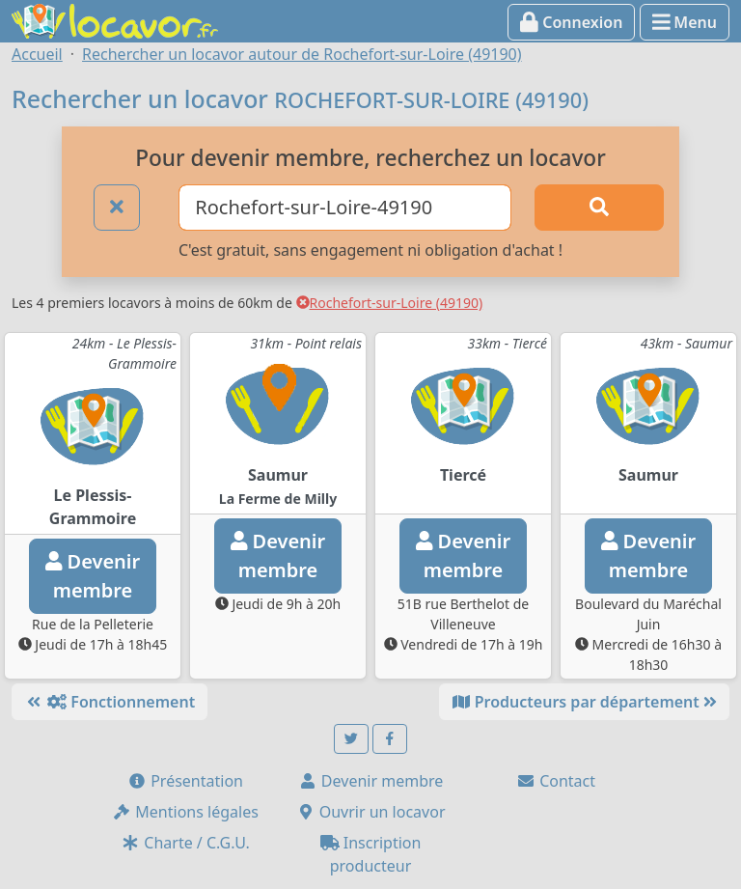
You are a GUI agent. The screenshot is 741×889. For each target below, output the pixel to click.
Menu (684, 22)
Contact (555, 781)
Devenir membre (371, 781)
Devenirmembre (92, 575)
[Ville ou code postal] (344, 207)
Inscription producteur (371, 854)
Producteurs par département (584, 701)
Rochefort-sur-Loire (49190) (389, 302)
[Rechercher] (599, 207)
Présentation (185, 781)
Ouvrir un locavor (371, 811)
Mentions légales (185, 811)
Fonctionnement (109, 701)
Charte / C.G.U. (185, 842)
